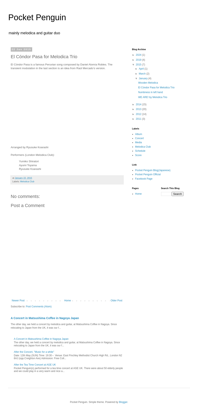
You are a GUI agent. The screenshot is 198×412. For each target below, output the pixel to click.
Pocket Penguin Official (148, 174)
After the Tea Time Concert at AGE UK (35, 364)
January (143, 78)
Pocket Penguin (37, 17)
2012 (139, 114)
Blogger (123, 402)
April (141, 68)
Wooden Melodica (148, 82)
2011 (139, 118)
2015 (139, 64)
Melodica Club (27, 181)
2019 (139, 59)
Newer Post (18, 300)
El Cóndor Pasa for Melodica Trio (156, 87)
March (142, 73)
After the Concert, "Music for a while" (34, 351)
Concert (139, 138)
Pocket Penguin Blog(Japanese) (152, 170)
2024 (139, 54)
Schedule (140, 150)
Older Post (116, 300)
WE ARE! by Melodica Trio (152, 97)
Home (67, 300)
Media (138, 142)
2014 (139, 104)
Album (138, 134)
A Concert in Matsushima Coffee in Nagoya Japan (45, 318)
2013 (139, 109)
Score (138, 155)
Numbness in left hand (150, 92)
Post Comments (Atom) (39, 306)
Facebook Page (143, 178)
